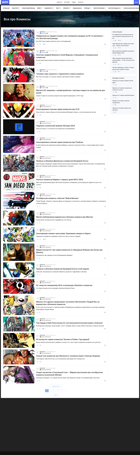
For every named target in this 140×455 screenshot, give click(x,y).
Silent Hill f (16, 8)
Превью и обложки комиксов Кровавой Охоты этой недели (62, 269)
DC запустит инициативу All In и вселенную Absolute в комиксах (64, 285)
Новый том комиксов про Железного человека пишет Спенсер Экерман (68, 356)
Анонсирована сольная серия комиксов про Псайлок (59, 142)
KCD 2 (58, 8)
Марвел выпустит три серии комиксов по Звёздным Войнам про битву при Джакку (69, 251)
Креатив (42, 105)
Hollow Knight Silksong (28, 8)
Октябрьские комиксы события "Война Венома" (57, 198)
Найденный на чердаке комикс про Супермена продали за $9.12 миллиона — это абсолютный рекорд (70, 37)
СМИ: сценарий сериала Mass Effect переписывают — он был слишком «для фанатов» (123, 60)
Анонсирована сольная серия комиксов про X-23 (57, 109)
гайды (74, 2)
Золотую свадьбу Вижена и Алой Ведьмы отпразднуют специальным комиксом (67, 56)
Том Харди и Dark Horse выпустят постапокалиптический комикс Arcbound (69, 323)
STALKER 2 (67, 8)
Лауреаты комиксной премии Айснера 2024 (55, 126)
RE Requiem (6, 8)
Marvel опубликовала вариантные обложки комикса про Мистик (64, 217)
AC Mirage (87, 8)
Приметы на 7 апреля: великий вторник (123, 95)
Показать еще (55, 386)
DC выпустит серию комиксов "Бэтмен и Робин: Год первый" (63, 339)
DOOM (39, 8)
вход (136, 2)
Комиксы (42, 32)
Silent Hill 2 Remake (100, 8)
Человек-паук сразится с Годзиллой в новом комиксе (60, 74)
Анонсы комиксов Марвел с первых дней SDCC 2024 (59, 179)
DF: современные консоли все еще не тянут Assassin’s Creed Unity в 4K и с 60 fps (122, 36)
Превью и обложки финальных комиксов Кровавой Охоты (62, 161)
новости (59, 2)
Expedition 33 (49, 8)
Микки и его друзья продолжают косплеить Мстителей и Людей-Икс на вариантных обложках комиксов (67, 303)
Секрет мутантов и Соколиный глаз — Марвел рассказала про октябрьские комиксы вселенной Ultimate (69, 373)
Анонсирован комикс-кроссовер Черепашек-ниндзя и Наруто (63, 233)
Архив (55, 395)
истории (67, 2)
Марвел (42, 156)
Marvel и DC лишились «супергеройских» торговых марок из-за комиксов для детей (70, 91)
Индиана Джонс (77, 8)
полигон (80, 2)
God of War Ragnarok (114, 8)
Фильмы (42, 50)
